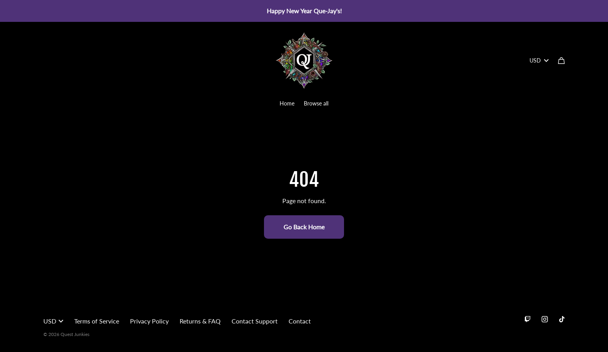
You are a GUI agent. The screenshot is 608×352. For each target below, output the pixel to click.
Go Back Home (304, 226)
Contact (300, 321)
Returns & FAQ (200, 321)
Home (287, 103)
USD (539, 60)
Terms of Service (96, 321)
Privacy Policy (149, 321)
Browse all (316, 103)
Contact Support (255, 321)
